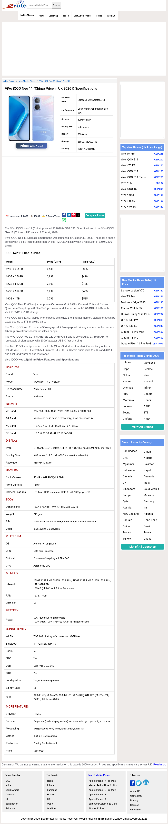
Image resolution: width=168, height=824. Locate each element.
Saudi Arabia (151, 489)
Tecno (126, 412)
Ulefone (127, 418)
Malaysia (149, 495)
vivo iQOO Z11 (129, 159)
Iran (146, 507)
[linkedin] (146, 785)
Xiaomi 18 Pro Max (132, 331)
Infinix (147, 387)
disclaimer (135, 809)
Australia (149, 476)
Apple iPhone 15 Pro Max (102, 790)
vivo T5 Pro (128, 153)
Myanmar (128, 464)
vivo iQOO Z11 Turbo (133, 177)
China (126, 526)
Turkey (127, 538)
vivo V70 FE (128, 165)
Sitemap (134, 805)
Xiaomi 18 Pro (129, 337)
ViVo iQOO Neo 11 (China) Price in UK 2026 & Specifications (51, 88)
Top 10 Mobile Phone (99, 775)
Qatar (126, 501)
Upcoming (53, 16)
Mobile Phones (27, 15)
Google (148, 393)
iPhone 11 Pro (96, 808)
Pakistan (149, 464)
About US (111, 16)
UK (124, 482)
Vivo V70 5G (128, 206)
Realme (148, 369)
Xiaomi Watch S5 (131, 308)
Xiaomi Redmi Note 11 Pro (103, 785)
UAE (125, 457)
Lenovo (127, 406)
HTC (125, 393)
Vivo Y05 (126, 183)
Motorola (128, 400)
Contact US (136, 796)
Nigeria (148, 457)
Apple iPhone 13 (97, 794)
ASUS (147, 406)
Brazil (147, 526)
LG (48, 799)
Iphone (127, 362)
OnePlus (128, 387)
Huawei (148, 381)
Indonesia (129, 470)
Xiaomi (127, 381)
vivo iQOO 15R (129, 189)
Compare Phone (95, 215)
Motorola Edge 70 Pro (134, 302)
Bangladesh (130, 451)
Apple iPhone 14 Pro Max (102, 781)
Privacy (134, 800)
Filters (99, 16)
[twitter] (139, 785)
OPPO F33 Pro (129, 320)
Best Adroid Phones (82, 16)
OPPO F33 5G (129, 325)
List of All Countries (142, 546)
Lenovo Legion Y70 (132, 290)
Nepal (147, 470)
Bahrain (127, 520)
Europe (127, 495)
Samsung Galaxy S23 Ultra (103, 803)
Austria (127, 507)
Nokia (126, 375)
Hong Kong (150, 520)
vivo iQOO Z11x (130, 171)
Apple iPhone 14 (97, 799)
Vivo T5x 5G (128, 200)
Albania (148, 513)
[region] (84, 48)
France (127, 532)
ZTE (146, 412)
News (41, 16)
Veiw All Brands (142, 427)
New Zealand (131, 513)
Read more (159, 764)
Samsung (149, 362)
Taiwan (148, 532)
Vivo (146, 375)
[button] (64, 215)
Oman (147, 451)
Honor (147, 400)
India (147, 482)
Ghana (148, 538)
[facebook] (132, 785)
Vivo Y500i (127, 194)
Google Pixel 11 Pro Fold (136, 343)
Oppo (126, 369)
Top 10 (66, 16)
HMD (147, 418)
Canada (127, 476)
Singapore (129, 489)
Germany (149, 501)
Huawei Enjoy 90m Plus (135, 314)
